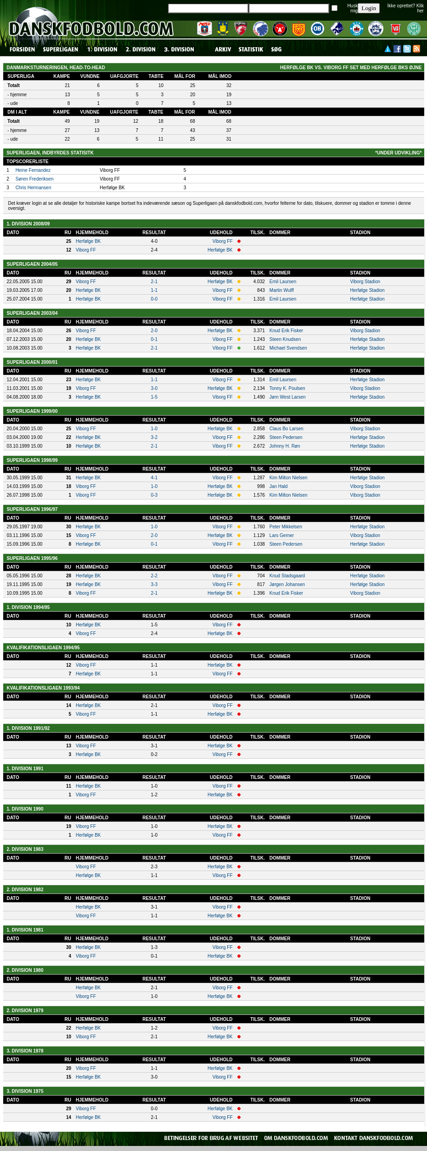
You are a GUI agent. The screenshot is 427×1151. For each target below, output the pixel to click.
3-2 (154, 437)
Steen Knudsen (285, 339)
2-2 (154, 575)
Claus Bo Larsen (286, 428)
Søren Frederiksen (35, 178)
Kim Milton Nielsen (289, 477)
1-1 (154, 290)
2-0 (154, 330)
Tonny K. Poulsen (287, 388)
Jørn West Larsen (288, 397)
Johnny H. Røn (285, 446)
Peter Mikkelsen (286, 526)
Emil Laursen (283, 281)
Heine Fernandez (33, 170)
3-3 (154, 584)
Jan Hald (278, 486)
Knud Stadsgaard (287, 575)
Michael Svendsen (288, 348)
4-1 (154, 477)
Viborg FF (223, 241)
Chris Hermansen (33, 187)
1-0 (154, 428)
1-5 (154, 397)
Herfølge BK (88, 241)
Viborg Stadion (365, 281)
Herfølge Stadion (367, 290)
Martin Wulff (282, 290)
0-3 (154, 495)
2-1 (154, 281)
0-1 (154, 339)
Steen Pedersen (286, 437)
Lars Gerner (282, 535)
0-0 (154, 298)
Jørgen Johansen (287, 584)
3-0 (154, 388)
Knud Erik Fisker (286, 330)
